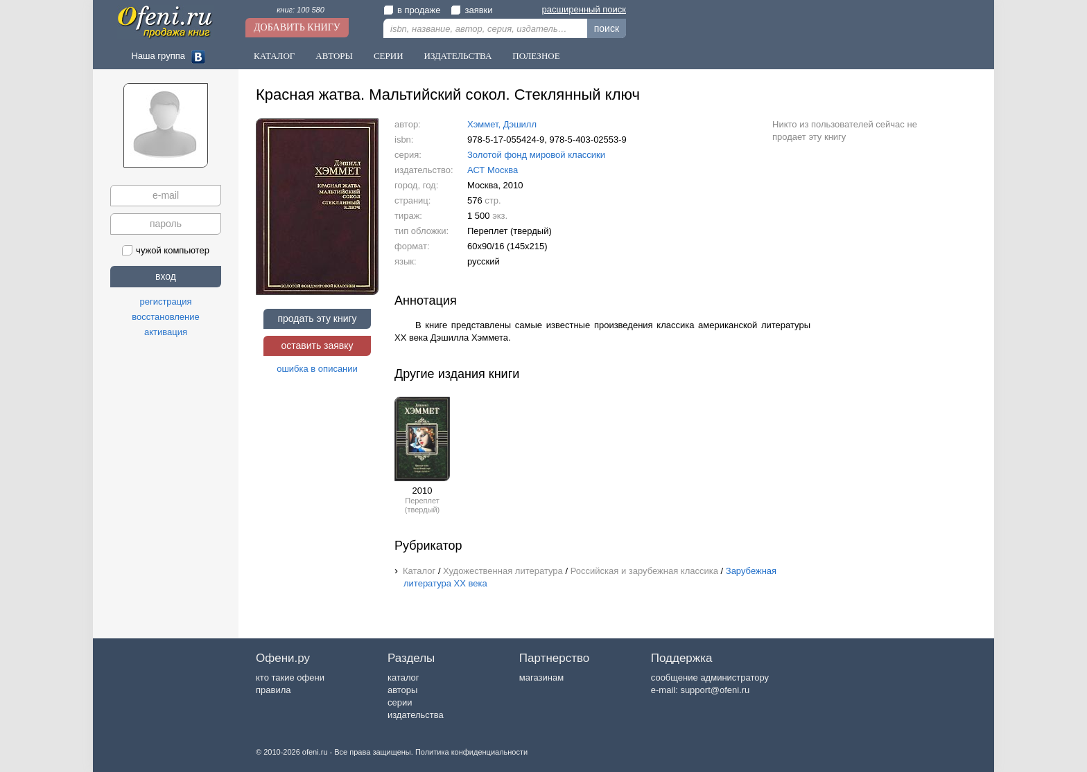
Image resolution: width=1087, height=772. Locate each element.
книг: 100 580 (300, 10)
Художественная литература (503, 571)
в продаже (411, 10)
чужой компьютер (165, 250)
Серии (388, 56)
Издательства (458, 56)
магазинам (541, 677)
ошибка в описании (317, 368)
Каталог (274, 56)
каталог (403, 677)
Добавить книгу (297, 27)
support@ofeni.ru (714, 690)
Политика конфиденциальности (471, 752)
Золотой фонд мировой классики (536, 155)
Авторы (334, 56)
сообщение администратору (710, 677)
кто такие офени (290, 677)
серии (400, 702)
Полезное (535, 56)
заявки (471, 10)
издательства (416, 715)
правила (273, 690)
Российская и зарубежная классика (644, 571)
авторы (402, 690)
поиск (606, 28)
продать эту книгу (316, 318)
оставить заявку (317, 345)
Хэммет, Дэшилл (502, 124)
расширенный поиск (584, 9)
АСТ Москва (492, 170)
